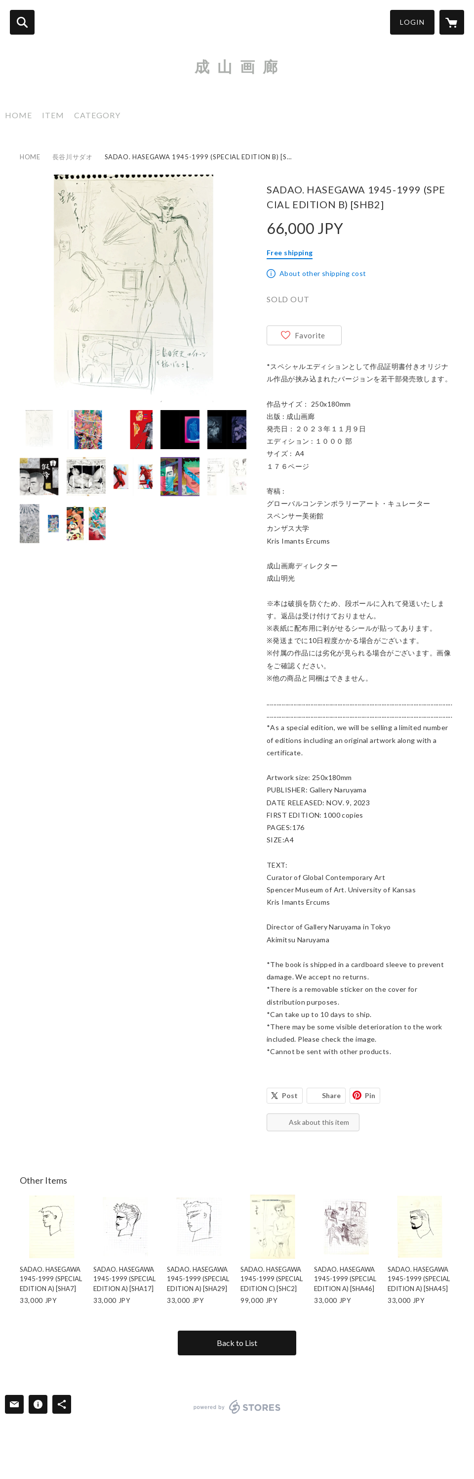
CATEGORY (97, 115)
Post (290, 1095)
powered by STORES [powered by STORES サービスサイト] (237, 1407)
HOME (18, 115)
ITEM (53, 115)
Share (331, 1095)
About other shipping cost (322, 273)
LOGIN (412, 22)
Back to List (237, 1342)
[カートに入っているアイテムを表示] (451, 22)
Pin (370, 1095)
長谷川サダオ (72, 157)
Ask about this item (319, 1122)
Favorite (310, 335)
